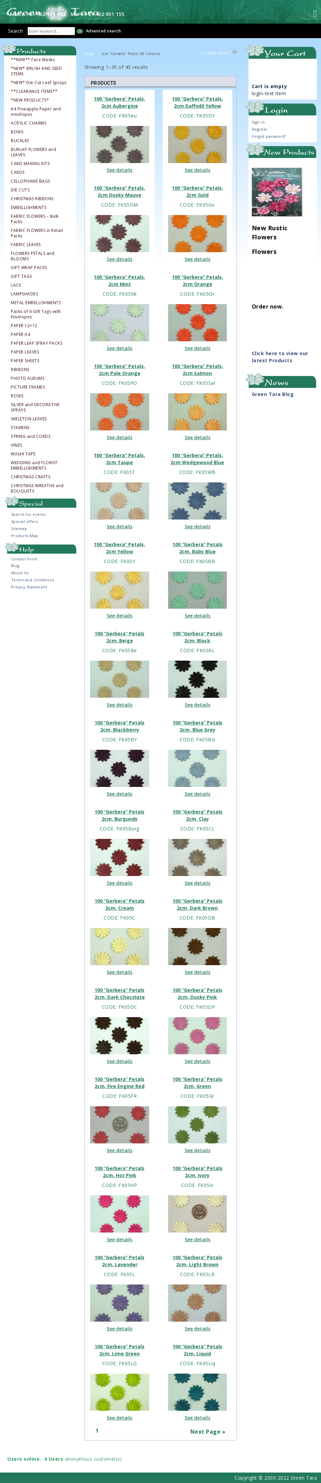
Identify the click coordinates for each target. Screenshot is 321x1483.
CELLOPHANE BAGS (30, 181)
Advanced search (103, 31)
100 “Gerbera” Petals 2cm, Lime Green (119, 1350)
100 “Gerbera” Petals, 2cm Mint (119, 280)
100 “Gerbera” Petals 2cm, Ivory (197, 1172)
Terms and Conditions (32, 579)
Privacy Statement (29, 586)
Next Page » (208, 1431)
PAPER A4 (20, 334)
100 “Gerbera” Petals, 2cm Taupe (119, 459)
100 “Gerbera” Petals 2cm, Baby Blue (197, 548)
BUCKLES (20, 140)
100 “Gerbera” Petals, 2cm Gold (197, 191)
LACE (16, 285)
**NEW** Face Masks (33, 59)
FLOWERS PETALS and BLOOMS (32, 256)
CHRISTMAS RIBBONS (32, 199)
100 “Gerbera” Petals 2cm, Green (197, 1082)
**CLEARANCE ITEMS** (34, 91)
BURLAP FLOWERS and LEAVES (33, 152)
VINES (16, 445)
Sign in (258, 122)
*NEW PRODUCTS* (30, 100)
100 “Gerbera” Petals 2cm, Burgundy (119, 815)
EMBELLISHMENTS (28, 207)
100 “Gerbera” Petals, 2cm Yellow (119, 548)
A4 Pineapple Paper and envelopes (36, 111)
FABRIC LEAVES (26, 244)
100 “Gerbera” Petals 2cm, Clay (197, 815)
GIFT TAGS (21, 276)
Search (15, 31)
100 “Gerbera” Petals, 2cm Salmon (197, 369)
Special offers (24, 521)
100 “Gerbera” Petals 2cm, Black (197, 637)
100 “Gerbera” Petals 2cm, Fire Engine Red (119, 1082)
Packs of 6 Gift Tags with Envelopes (36, 314)
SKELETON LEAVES (29, 419)
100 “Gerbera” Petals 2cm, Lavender (119, 1261)
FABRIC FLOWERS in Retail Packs (37, 233)
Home (89, 53)
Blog (15, 565)
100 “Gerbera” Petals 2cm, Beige (119, 637)
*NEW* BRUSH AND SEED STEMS (36, 71)
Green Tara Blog (273, 394)
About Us (20, 572)
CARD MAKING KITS (30, 163)
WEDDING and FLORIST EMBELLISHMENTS (34, 465)
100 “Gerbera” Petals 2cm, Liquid (197, 1350)
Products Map (24, 535)
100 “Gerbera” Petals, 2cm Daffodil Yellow (197, 102)
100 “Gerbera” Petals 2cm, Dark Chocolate (120, 993)
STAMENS (20, 427)
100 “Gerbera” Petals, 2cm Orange (197, 280)
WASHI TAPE (23, 454)
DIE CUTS (20, 190)
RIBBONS (20, 369)
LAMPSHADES (24, 294)
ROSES (17, 396)
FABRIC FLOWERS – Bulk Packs (35, 219)
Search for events (28, 514)
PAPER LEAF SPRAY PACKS (36, 343)
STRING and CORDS (30, 436)
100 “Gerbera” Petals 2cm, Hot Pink (119, 1172)
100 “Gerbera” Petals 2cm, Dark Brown (197, 904)
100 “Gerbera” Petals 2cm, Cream (119, 904)
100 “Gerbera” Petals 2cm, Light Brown (197, 1261)
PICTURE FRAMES (28, 387)
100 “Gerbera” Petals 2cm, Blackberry (119, 726)
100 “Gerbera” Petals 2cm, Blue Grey (197, 726)
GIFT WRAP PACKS (29, 267)
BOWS (17, 132)
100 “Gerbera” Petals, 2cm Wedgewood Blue (197, 459)
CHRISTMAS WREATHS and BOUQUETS (37, 488)
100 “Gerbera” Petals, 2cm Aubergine (119, 102)
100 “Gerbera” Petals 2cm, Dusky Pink (197, 993)
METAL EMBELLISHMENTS (36, 303)
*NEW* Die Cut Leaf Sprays (38, 82)
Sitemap (19, 528)
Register (260, 129)
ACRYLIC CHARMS (28, 123)
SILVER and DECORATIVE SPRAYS (35, 407)
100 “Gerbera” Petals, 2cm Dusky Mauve (119, 191)
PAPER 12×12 (24, 325)
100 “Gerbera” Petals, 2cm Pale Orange (119, 369)
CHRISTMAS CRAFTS (30, 477)
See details (119, 170)
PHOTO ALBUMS (27, 378)
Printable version (215, 53)
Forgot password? (269, 136)
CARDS (18, 172)
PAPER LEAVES (25, 352)
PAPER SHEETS (25, 361)
